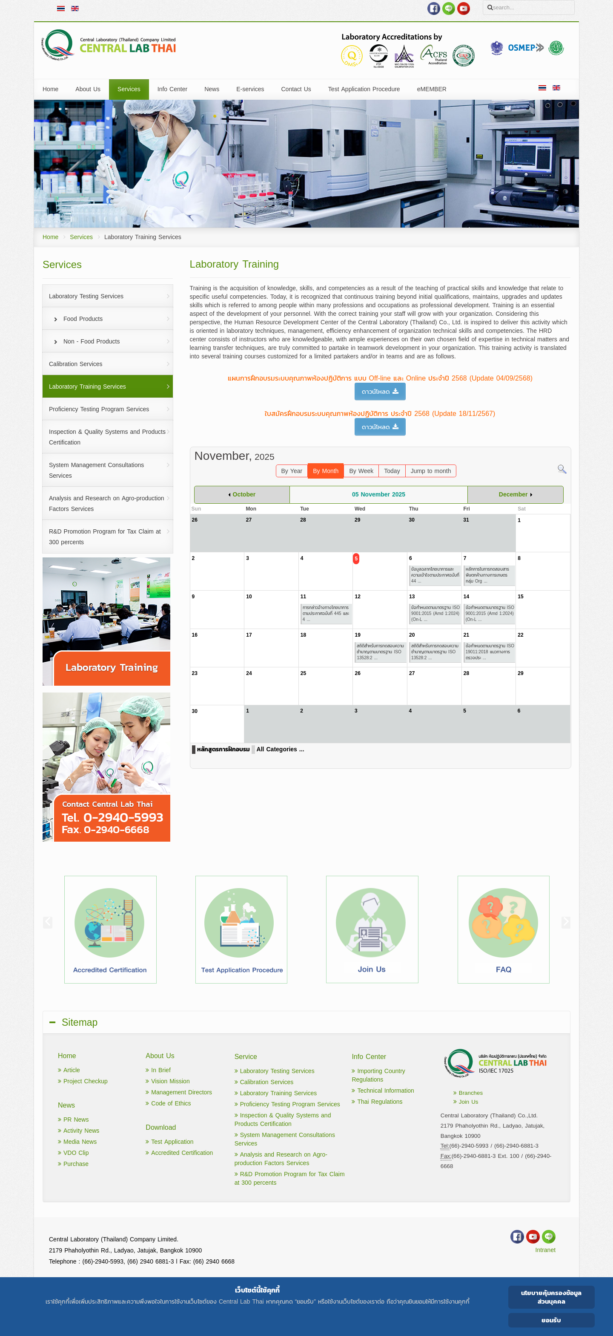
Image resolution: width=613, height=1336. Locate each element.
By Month (325, 471)
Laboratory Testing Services (275, 1071)
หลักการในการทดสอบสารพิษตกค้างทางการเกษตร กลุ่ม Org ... (487, 575)
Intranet (546, 1250)
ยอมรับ (551, 1320)
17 (249, 635)
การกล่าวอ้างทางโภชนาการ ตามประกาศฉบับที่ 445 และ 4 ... (326, 613)
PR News (73, 1119)
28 (466, 673)
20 (412, 635)
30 (195, 711)
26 (357, 673)
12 (357, 596)
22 (520, 635)
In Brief (158, 1070)
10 (249, 596)
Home (50, 237)
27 (412, 673)
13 (412, 596)
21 (466, 635)
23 (195, 673)
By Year (292, 471)
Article (69, 1070)
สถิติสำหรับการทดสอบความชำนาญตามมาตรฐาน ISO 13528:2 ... (380, 652)
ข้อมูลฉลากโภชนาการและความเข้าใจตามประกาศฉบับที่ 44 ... (435, 575)
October (244, 494)
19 (357, 635)
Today (392, 471)
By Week (361, 471)
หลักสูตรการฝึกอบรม (223, 749)
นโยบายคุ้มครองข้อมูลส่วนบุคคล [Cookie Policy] (551, 1297)
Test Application (169, 1141)
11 (303, 596)
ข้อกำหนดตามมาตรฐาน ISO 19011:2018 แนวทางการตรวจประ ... (490, 652)
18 (303, 635)
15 (520, 596)
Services (81, 237)
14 (466, 596)
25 (303, 673)
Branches (468, 1092)
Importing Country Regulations (378, 1075)
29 (520, 673)
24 (249, 673)
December (513, 494)
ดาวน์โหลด (380, 391)
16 (195, 635)
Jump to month (431, 471)
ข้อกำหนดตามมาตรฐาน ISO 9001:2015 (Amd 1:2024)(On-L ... (435, 613)
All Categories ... (280, 749)
